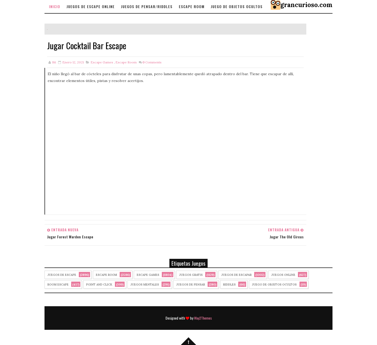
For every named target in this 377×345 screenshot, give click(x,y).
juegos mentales (144, 284)
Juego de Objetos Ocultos (274, 284)
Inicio (54, 6)
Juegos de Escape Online (90, 6)
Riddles (229, 284)
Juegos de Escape (61, 275)
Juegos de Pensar (190, 284)
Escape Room (191, 6)
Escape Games (102, 62)
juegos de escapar (236, 275)
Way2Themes (203, 318)
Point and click (99, 284)
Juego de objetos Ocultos (237, 6)
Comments (152, 62)
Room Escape (58, 284)
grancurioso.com (306, 5)
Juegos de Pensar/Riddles (147, 6)
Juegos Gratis (191, 275)
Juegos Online (283, 275)
